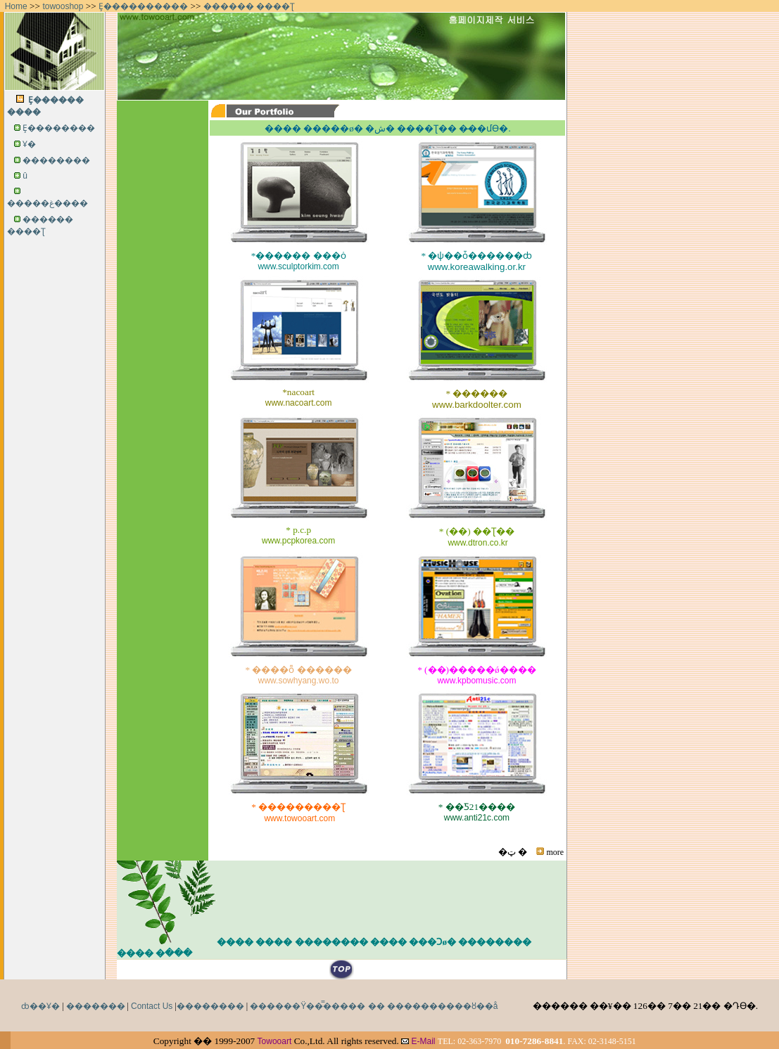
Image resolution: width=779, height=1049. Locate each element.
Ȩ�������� (59, 128)
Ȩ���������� (143, 6)
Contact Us (151, 1006)
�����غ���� (47, 203)
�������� (56, 160)
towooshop (62, 6)
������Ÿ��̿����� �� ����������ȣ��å (374, 1006)
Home (16, 6)
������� (95, 1006)
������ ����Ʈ (249, 6)
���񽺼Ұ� (29, 144)
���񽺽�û (25, 176)
